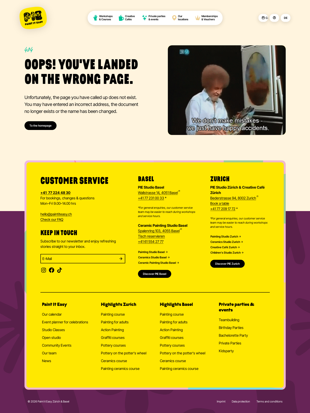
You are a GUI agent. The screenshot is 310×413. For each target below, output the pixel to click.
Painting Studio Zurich (224, 236)
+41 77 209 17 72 (222, 209)
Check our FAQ (51, 219)
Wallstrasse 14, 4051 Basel (158, 193)
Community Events (56, 345)
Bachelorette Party (233, 335)
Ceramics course (114, 361)
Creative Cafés (126, 17)
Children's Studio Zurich (225, 252)
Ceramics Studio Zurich (225, 241)
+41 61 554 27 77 (150, 241)
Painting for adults (115, 322)
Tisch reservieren (151, 236)
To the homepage (40, 125)
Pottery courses (113, 345)
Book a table (219, 203)
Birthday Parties (231, 328)
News (46, 361)
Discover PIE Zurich (227, 263)
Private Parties (230, 343)
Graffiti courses (113, 337)
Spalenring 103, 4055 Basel (159, 231)
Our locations (179, 17)
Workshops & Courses (102, 17)
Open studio (51, 337)
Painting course (113, 314)
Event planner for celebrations (65, 322)
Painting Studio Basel (151, 252)
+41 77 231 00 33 (151, 198)
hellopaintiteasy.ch (56, 214)
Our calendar (52, 314)
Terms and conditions (269, 401)
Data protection (241, 401)
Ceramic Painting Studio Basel (157, 262)
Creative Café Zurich (223, 247)
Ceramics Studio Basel (152, 257)
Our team (49, 353)
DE (285, 17)
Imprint (221, 401)
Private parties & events (153, 17)
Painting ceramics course (120, 368)
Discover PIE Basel (154, 273)
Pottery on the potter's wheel (123, 353)
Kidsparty (226, 351)
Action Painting (112, 330)
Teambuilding (229, 320)
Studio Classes (53, 330)
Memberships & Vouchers (206, 17)
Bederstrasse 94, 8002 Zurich (233, 198)
